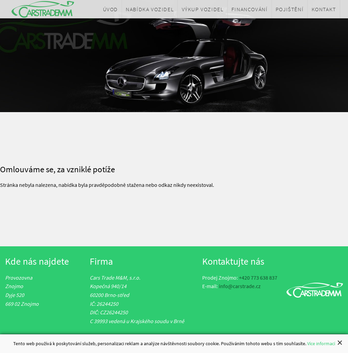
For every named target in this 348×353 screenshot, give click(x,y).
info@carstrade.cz (240, 286)
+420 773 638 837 (258, 277)
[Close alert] (340, 343)
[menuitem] (110, 9)
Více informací (321, 344)
